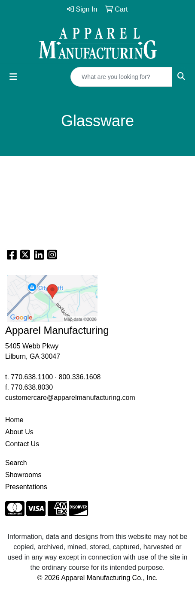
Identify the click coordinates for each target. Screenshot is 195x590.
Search (16, 462)
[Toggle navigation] (13, 77)
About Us (19, 432)
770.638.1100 (32, 377)
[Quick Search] (121, 77)
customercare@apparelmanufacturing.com (70, 397)
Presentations (26, 486)
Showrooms (23, 474)
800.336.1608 (80, 377)
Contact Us (22, 444)
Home (14, 420)
